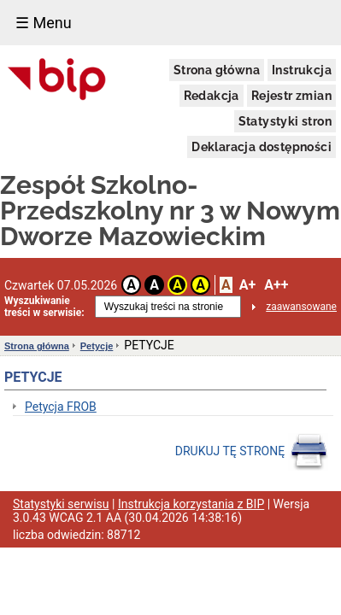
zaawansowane (301, 307)
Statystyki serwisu (61, 504)
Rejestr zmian (291, 95)
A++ (276, 285)
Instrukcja (302, 70)
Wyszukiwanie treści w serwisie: (44, 307)
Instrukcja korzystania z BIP (191, 504)
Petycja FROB (61, 406)
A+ (247, 285)
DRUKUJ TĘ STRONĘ (251, 452)
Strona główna (216, 70)
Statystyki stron (285, 121)
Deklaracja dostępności (261, 147)
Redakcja (211, 95)
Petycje (97, 346)
